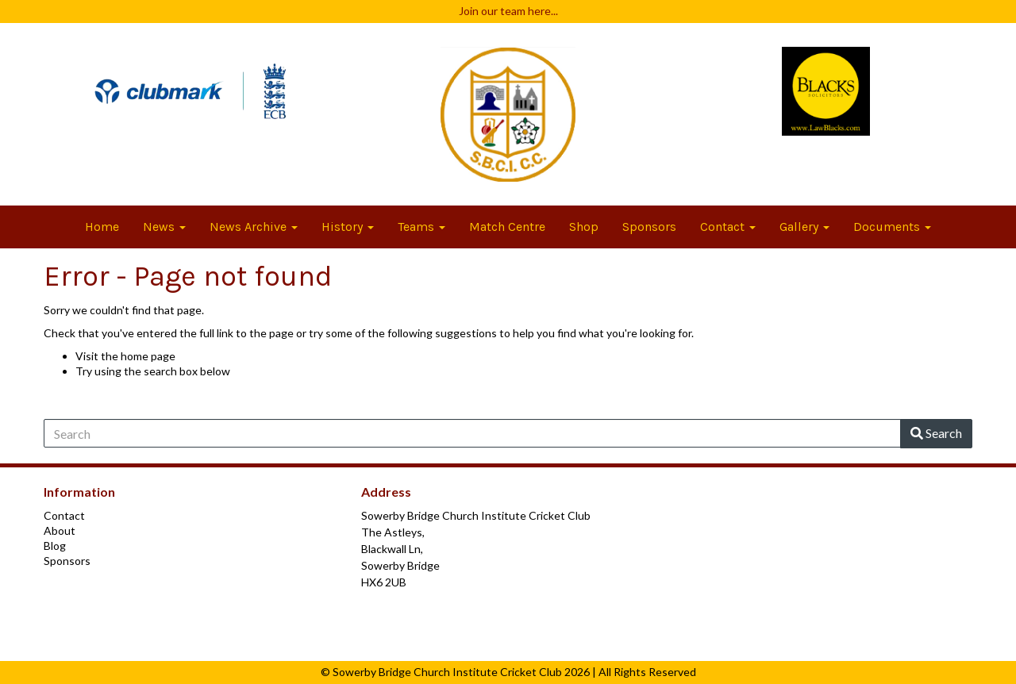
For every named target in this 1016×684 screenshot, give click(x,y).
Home (102, 226)
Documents (892, 226)
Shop (583, 226)
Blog (55, 545)
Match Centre (507, 226)
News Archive (254, 226)
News (164, 226)
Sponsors (649, 226)
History (347, 226)
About (59, 530)
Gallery (804, 226)
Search (936, 432)
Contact (728, 226)
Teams (421, 226)
